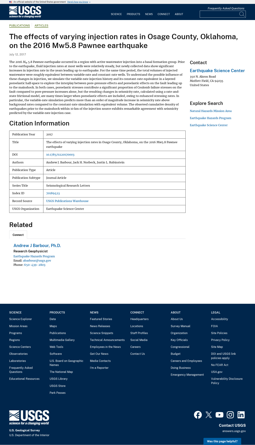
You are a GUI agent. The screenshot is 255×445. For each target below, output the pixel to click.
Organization (179, 333)
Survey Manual (180, 326)
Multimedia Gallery (62, 340)
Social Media (139, 340)
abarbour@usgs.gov (37, 260)
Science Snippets (101, 333)
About (179, 14)
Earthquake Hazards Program (34, 256)
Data (53, 319)
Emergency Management (187, 374)
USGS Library (59, 378)
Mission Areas (18, 326)
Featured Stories (101, 319)
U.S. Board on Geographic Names (66, 363)
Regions (14, 340)
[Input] (223, 14)
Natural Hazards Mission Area (211, 111)
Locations (136, 326)
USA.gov (216, 372)
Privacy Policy (220, 340)
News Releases (100, 326)
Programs (15, 333)
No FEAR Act (219, 365)
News (149, 14)
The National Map (61, 372)
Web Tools (56, 347)
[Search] (242, 14)
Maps (53, 326)
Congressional (180, 347)
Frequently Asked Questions (226, 8)
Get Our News (99, 354)
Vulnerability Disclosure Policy (227, 381)
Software (56, 354)
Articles (41, 25)
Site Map (217, 347)
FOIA (214, 326)
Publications (19, 25)
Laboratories (17, 361)
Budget (175, 354)
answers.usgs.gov (234, 431)
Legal (215, 312)
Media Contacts (100, 361)
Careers (135, 347)
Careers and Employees (186, 361)
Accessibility (219, 319)
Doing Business (181, 368)
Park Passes (58, 392)
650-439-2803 (34, 265)
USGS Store (58, 386)
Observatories (18, 354)
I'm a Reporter (99, 368)
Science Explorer (20, 319)
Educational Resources (24, 378)
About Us (177, 319)
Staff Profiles (139, 333)
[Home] (25, 17)
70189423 (53, 193)
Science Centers (20, 347)
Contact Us (137, 354)
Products (133, 14)
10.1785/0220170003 (60, 154)
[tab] (18, 235)
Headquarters (139, 319)
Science (116, 14)
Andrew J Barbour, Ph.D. (37, 245)
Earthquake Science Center (217, 70)
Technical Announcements (107, 340)
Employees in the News (105, 347)
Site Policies (219, 333)
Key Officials (179, 340)
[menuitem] (116, 12)
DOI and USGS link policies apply (223, 356)
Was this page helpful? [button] (222, 441)
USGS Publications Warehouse (67, 201)
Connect (164, 14)
